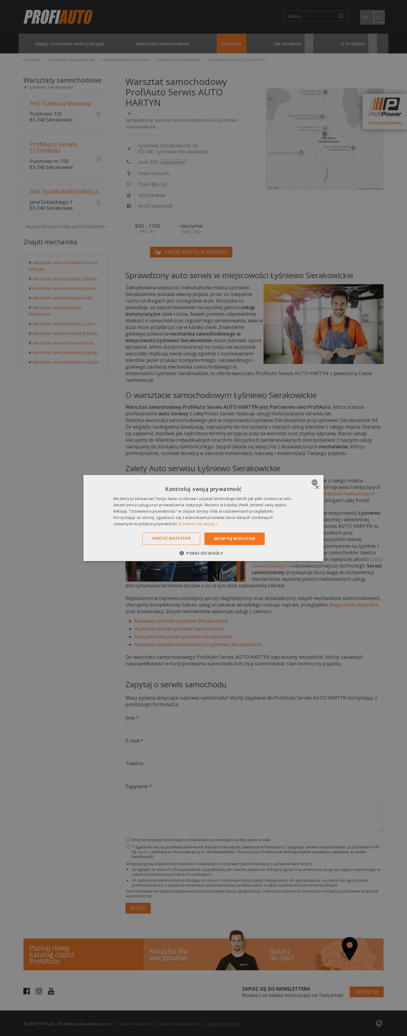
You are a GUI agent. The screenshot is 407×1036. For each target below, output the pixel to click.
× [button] (317, 487)
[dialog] (203, 518)
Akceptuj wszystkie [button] (234, 538)
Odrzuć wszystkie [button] (171, 538)
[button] (203, 552)
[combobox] (315, 483)
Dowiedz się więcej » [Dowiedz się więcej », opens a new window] (198, 523)
